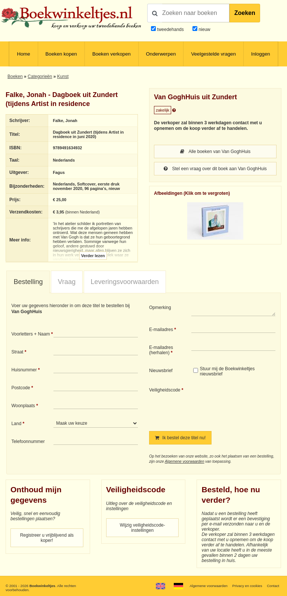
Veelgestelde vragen (213, 54)
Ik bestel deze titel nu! (180, 437)
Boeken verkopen (111, 54)
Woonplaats (23, 405)
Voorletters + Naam (30, 334)
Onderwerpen (161, 54)
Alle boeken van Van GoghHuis (215, 151)
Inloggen (260, 54)
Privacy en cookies (247, 586)
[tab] (28, 282)
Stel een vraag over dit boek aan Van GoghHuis (215, 168)
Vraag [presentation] (66, 281)
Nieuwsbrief (161, 370)
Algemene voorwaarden (184, 461)
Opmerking (160, 307)
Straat (17, 352)
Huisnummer (24, 369)
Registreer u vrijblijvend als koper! (47, 538)
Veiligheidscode (164, 390)
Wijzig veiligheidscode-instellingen (142, 527)
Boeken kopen (61, 54)
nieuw (203, 29)
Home (23, 54)
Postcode (20, 387)
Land (16, 423)
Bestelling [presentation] (28, 281)
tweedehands (170, 29)
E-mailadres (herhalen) (161, 350)
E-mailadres (161, 329)
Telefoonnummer (27, 441)
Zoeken (244, 13)
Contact (273, 586)
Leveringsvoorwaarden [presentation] (125, 281)
